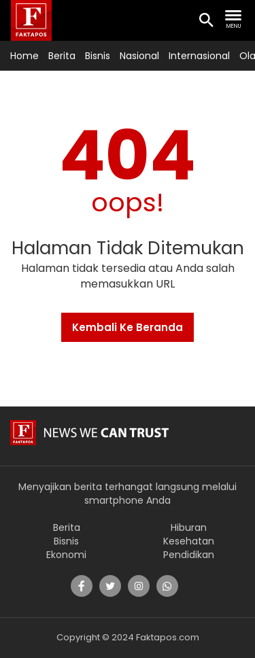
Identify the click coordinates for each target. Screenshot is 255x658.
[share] (81, 586)
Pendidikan (188, 554)
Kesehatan (188, 541)
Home (24, 56)
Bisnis (97, 56)
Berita (61, 56)
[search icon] (206, 21)
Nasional (139, 56)
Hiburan (189, 527)
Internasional (199, 56)
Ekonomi (66, 554)
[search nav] (233, 19)
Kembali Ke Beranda (127, 327)
